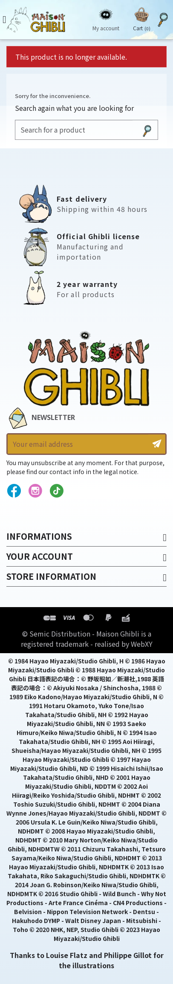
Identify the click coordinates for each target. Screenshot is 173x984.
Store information (51, 576)
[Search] (74, 129)
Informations (39, 536)
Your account (39, 556)
